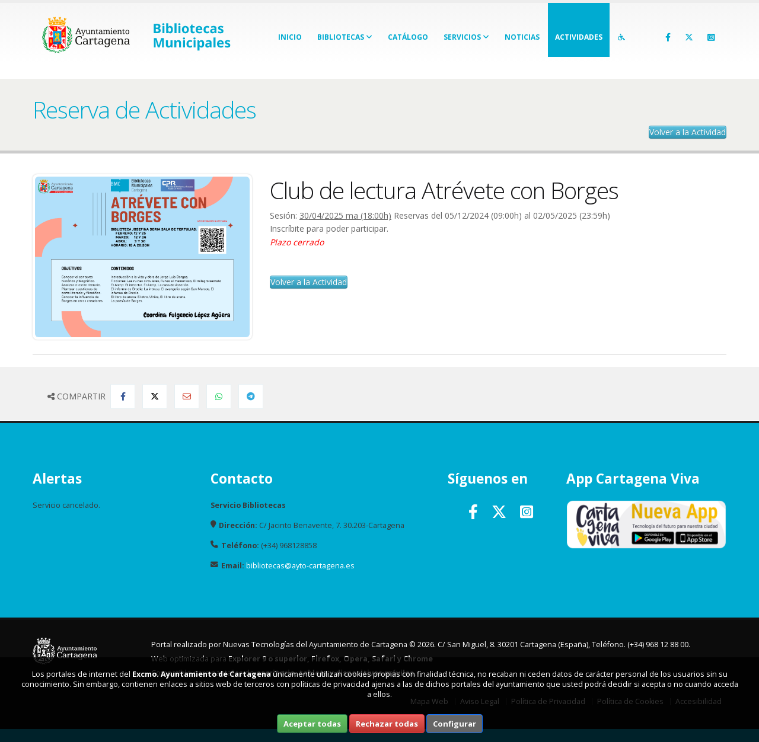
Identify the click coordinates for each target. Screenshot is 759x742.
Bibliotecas (344, 37)
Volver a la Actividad (687, 131)
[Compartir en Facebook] (122, 396)
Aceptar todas (312, 723)
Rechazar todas (387, 723)
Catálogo (408, 37)
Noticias (522, 37)
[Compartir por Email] (186, 396)
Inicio (290, 37)
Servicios (466, 37)
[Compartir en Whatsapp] (218, 396)
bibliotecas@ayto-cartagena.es (300, 566)
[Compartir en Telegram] (250, 396)
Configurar (454, 723)
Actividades (578, 37)
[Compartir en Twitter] (154, 396)
